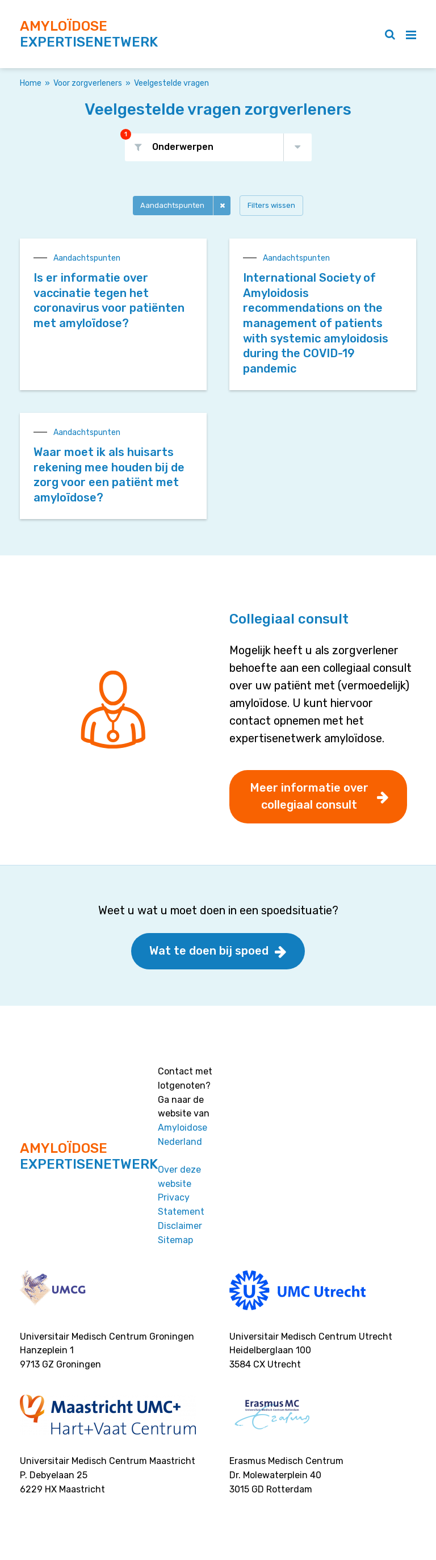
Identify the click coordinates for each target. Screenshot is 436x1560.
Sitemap (175, 1240)
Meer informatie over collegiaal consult (309, 796)
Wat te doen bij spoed (209, 950)
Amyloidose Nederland (182, 1134)
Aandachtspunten (172, 205)
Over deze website (179, 1176)
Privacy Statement (181, 1204)
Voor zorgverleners (87, 83)
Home (30, 83)
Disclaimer (180, 1225)
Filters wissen (271, 205)
